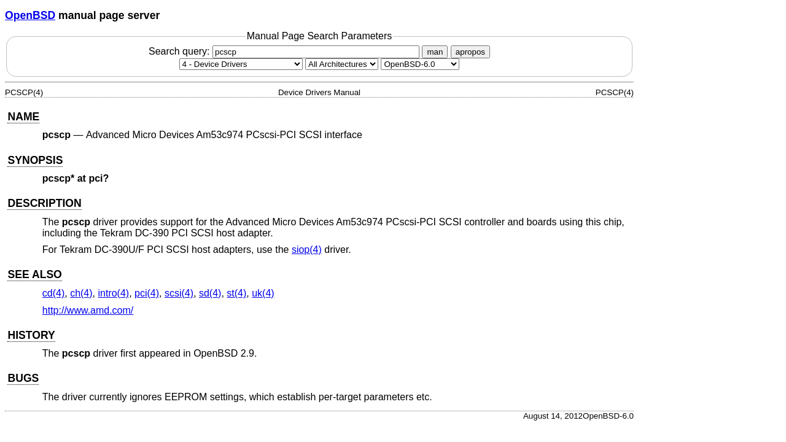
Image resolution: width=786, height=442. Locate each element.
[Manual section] (241, 64)
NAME (23, 116)
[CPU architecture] (341, 64)
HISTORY (31, 335)
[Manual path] (420, 64)
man (435, 51)
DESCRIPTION (44, 203)
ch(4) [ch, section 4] (81, 293)
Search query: (285, 51)
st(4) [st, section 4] (236, 293)
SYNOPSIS (35, 160)
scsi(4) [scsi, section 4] (179, 293)
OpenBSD (30, 15)
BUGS (23, 378)
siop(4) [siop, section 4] (307, 249)
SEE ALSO (34, 274)
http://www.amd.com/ (88, 310)
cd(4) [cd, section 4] (53, 293)
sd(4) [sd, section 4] (210, 293)
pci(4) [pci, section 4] (146, 293)
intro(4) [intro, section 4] (113, 293)
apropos (470, 51)
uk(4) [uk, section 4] (263, 293)
